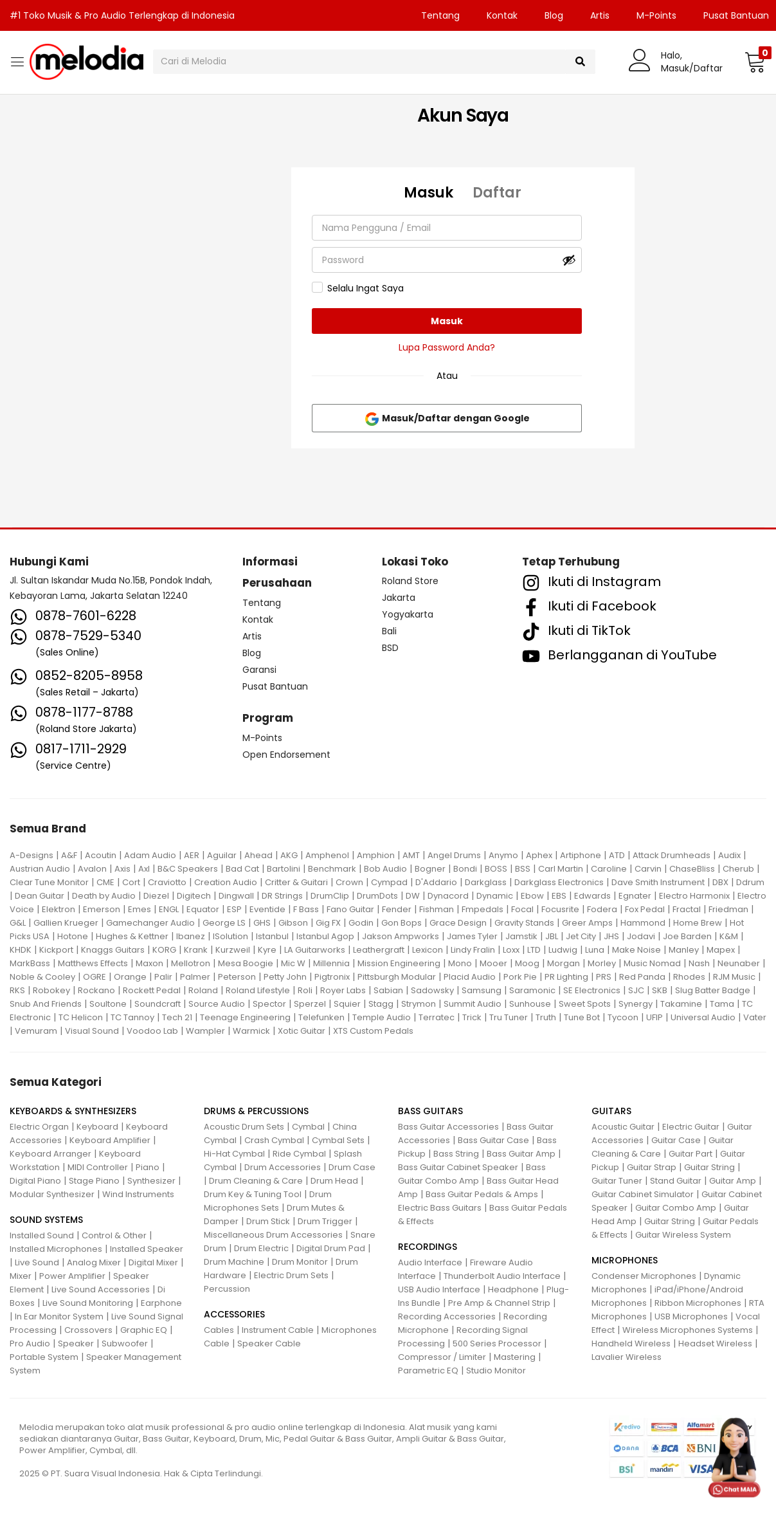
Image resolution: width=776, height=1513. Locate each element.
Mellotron (190, 963)
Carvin (648, 869)
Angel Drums (454, 855)
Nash (699, 963)
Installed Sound (42, 1235)
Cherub (738, 869)
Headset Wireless (715, 1343)
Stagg (380, 1004)
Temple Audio (381, 1017)
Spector (269, 1004)
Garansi (259, 669)
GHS (262, 923)
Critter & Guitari (296, 882)
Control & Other (114, 1235)
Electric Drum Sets (291, 1275)
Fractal (686, 909)
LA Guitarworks (314, 950)
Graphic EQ (143, 1330)
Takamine (681, 1004)
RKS (17, 990)
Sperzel (310, 1004)
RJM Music (734, 977)
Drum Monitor (300, 1262)
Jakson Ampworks (400, 936)
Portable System (44, 1357)
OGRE (94, 977)
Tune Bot (582, 1017)
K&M (728, 936)
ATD (617, 855)
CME (105, 882)
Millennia (331, 963)
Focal (522, 909)
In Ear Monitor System (59, 1316)
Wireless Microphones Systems (687, 1330)
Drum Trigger (325, 1221)
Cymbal (308, 1127)
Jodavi (641, 936)
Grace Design (458, 923)
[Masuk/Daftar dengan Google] (447, 417)
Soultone (108, 1004)
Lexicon (427, 950)
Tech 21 (177, 1017)
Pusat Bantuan (275, 686)
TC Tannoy (132, 1017)
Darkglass (486, 882)
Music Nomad (652, 963)
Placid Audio (470, 977)
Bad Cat (242, 869)
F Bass (306, 909)
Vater (754, 1017)
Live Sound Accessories (100, 1289)
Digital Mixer (153, 1262)
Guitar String (709, 1167)
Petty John (285, 977)
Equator (202, 909)
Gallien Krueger (65, 923)
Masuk (447, 321)
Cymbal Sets (338, 1140)
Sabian (388, 990)
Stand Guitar (675, 1181)
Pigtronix (332, 977)
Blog (554, 15)
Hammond (642, 923)
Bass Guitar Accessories (448, 1127)
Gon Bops (401, 923)
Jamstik (521, 936)
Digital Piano (35, 1181)
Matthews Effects (93, 963)
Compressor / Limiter (442, 1357)
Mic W (293, 963)
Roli (305, 990)
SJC (636, 990)
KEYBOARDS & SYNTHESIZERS (73, 1111)
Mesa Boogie (245, 963)
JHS (611, 936)
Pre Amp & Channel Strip (499, 1303)
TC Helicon (81, 1017)
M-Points (656, 15)
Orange (130, 977)
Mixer (21, 1276)
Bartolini (283, 869)
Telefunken (321, 1017)
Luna (594, 950)
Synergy (635, 1004)
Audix (729, 855)
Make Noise (636, 950)
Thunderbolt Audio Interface (502, 1276)
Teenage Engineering (245, 1017)
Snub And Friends (46, 1004)
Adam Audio (150, 855)
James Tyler (472, 936)
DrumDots (377, 896)
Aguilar (222, 855)
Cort (131, 882)
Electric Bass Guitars (440, 1208)
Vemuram (36, 1031)
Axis (122, 869)
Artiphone (580, 855)
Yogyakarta (407, 614)
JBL (551, 936)
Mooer (493, 963)
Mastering (515, 1357)
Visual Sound (92, 1031)
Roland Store (410, 580)
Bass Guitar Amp (521, 1154)
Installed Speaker (146, 1249)
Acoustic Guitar (622, 1127)
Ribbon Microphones (697, 1303)
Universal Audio (703, 1017)
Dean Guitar (39, 896)
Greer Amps (587, 923)
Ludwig (562, 950)
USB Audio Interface (439, 1289)
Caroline (609, 869)
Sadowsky (432, 990)
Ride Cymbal (299, 1154)
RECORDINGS (427, 1246)
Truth (546, 1017)
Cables (219, 1330)
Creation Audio (225, 882)
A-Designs (31, 855)
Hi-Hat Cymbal (234, 1154)
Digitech (194, 896)
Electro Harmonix (694, 896)
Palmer (195, 977)
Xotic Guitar (301, 1031)
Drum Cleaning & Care (256, 1181)
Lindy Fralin (473, 950)
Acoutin (100, 855)
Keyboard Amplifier (109, 1140)
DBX (720, 882)
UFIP (654, 1017)
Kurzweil (232, 950)
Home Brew (697, 923)
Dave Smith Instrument (658, 882)
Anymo (503, 855)
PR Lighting (566, 977)
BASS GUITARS (430, 1111)
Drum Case (352, 1167)
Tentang (440, 15)
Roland (203, 990)
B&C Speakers (188, 869)
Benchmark (332, 869)
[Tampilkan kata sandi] (569, 260)
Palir (163, 977)
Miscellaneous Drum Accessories (273, 1235)
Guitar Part (690, 1154)
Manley (684, 950)
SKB (659, 990)
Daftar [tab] (497, 193)
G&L (18, 923)
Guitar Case (676, 1140)
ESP (234, 909)
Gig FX (328, 923)
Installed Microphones (56, 1249)
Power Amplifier (72, 1276)
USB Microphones (691, 1316)
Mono (460, 963)
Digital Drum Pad (330, 1248)
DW (413, 896)
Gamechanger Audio (150, 923)
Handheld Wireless (631, 1343)
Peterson (237, 977)
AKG (289, 855)
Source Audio (216, 1004)
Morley (602, 963)
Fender (396, 909)
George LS (224, 923)
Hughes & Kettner (132, 936)
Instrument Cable (278, 1330)
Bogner (430, 869)
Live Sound (37, 1262)
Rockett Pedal (152, 990)
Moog (527, 963)
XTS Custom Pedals (373, 1031)
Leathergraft (378, 950)
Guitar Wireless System (683, 1235)
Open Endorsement (286, 754)
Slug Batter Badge (712, 990)
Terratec (437, 1017)
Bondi (465, 869)
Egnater (634, 896)
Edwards (592, 896)
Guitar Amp (732, 1181)
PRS (603, 977)
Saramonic (532, 990)
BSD (390, 647)
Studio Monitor (496, 1370)
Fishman (436, 909)
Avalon (92, 869)
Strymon (418, 1004)
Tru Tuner (508, 1017)
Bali (389, 631)
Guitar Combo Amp (675, 1208)
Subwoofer (125, 1343)
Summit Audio (472, 1004)
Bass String (456, 1154)
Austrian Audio (40, 869)
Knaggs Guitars (113, 950)
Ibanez (190, 936)
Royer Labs (343, 990)
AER (191, 855)
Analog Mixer (94, 1262)
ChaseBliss (692, 869)
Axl (144, 869)
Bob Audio (385, 869)
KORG (164, 950)
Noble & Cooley (42, 977)
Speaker (76, 1343)
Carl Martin (560, 869)
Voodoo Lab (152, 1031)
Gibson (293, 923)
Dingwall (236, 896)
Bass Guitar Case (493, 1140)
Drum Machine (234, 1262)
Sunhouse (530, 1004)
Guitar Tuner (616, 1181)
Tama (722, 1004)
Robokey (51, 990)
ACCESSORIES (234, 1314)
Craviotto (167, 882)
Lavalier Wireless (626, 1357)
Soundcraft (157, 1004)
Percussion (227, 1289)
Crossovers (88, 1330)
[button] (755, 62)
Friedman (728, 909)
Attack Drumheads (671, 855)
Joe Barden (687, 936)
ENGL (169, 909)
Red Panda (642, 977)
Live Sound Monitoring (87, 1303)
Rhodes (689, 977)
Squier (347, 1004)
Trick (472, 1017)
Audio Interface (430, 1262)
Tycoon (623, 1017)
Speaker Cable (269, 1343)
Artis (599, 15)
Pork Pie (520, 977)
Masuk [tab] (428, 193)
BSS (522, 869)
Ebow (532, 896)
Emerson (101, 909)
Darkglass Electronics (559, 882)
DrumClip (330, 896)
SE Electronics (591, 990)
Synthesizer (151, 1181)
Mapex (721, 950)
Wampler (205, 1031)
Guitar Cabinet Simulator (642, 1194)
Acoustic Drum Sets (244, 1127)
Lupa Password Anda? (447, 347)
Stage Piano (94, 1181)
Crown (349, 882)
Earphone (161, 1303)
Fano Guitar (350, 909)
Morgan (563, 963)
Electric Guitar (690, 1127)
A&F (69, 855)
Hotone (72, 936)
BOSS (496, 869)
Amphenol (327, 855)
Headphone (513, 1289)
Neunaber (738, 963)
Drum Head (334, 1181)
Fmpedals (482, 909)
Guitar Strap (651, 1167)
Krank (196, 950)
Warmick (251, 1031)
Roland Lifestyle (258, 990)
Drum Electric (261, 1248)
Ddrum (750, 882)
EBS (559, 896)
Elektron (58, 909)
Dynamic (494, 896)
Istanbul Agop (325, 936)
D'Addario (436, 882)
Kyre (267, 950)
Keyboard (97, 1127)
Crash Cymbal (274, 1140)
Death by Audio (104, 896)
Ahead (258, 855)
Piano (147, 1167)
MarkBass (30, 963)
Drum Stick (268, 1221)
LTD (534, 950)
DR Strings (282, 896)
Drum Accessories (282, 1167)
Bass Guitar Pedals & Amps (482, 1194)
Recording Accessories (447, 1316)
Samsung (481, 990)
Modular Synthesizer (52, 1194)
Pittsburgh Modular (396, 977)
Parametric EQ (428, 1370)
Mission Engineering (398, 963)
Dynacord (448, 896)
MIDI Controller (98, 1167)
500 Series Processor (497, 1343)
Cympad (389, 882)
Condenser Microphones (643, 1276)
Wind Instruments (138, 1194)
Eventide (267, 909)
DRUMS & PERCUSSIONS (256, 1111)
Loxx (511, 950)
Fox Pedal (645, 909)
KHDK (21, 950)
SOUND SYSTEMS (46, 1219)
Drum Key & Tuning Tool (253, 1194)
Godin (361, 923)
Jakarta (398, 597)
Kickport (56, 950)
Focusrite (560, 909)
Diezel (156, 896)
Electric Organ (39, 1127)
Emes (139, 909)
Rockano (96, 990)
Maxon (149, 963)
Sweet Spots (585, 1004)
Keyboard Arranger (50, 1154)
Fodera (602, 909)
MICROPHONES (624, 1260)
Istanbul (272, 936)
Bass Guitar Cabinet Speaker (458, 1167)
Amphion (376, 855)
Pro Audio (30, 1343)
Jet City (581, 936)
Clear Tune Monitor (49, 882)
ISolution (230, 936)
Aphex (539, 855)
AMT (411, 855)
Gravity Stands (524, 923)
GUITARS (611, 1111)
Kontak (502, 15)
